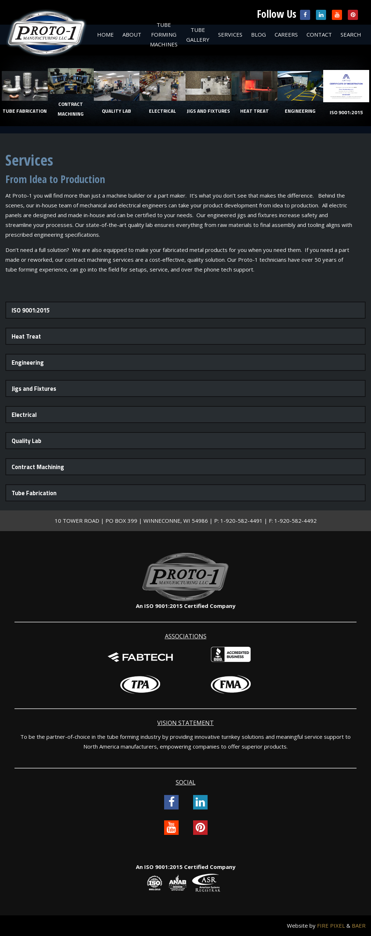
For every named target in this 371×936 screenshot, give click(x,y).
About (131, 34)
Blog (258, 34)
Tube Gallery (197, 34)
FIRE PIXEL (331, 925)
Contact (319, 34)
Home (105, 34)
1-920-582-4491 (241, 520)
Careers (286, 34)
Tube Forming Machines (164, 34)
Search (351, 34)
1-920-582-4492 (295, 520)
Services (230, 34)
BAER (359, 925)
